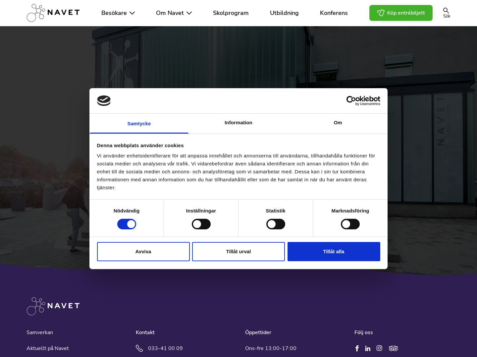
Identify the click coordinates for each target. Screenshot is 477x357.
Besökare (114, 13)
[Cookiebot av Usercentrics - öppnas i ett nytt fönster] (351, 101)
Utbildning (284, 13)
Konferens (334, 13)
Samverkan (39, 332)
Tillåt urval (238, 251)
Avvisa (143, 251)
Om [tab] (338, 122)
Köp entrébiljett (401, 13)
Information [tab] (238, 122)
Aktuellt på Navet (47, 348)
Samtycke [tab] (139, 123)
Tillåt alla (333, 251)
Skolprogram (231, 13)
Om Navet (170, 13)
